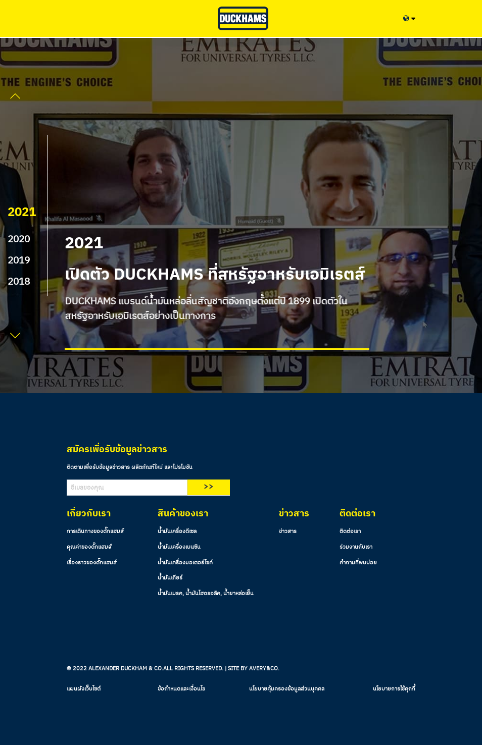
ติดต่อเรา (350, 531)
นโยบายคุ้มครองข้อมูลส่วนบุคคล (286, 689)
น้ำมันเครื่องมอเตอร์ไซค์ (185, 562)
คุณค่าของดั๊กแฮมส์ (89, 547)
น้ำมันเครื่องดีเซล (177, 531)
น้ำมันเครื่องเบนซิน (179, 547)
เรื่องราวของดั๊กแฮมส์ (92, 562)
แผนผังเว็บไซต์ (84, 689)
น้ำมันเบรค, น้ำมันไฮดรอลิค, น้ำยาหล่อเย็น (206, 593)
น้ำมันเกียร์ (170, 577)
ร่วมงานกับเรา (356, 547)
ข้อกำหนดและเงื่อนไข (181, 689)
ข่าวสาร (288, 531)
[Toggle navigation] (75, 18)
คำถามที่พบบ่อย (358, 562)
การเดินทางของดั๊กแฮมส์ (95, 531)
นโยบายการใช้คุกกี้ (394, 689)
